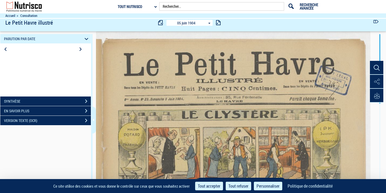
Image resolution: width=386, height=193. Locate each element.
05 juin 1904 (186, 22)
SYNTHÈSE (47, 101)
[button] (376, 68)
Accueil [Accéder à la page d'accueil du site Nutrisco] (10, 15)
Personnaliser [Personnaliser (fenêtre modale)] (268, 186)
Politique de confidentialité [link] (310, 186)
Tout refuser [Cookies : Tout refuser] (238, 186)
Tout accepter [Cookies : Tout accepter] (209, 186)
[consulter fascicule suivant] (218, 22)
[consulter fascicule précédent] (160, 22)
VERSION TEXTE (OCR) (47, 120)
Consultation (28, 15)
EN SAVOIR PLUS (47, 111)
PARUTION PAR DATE (47, 38)
